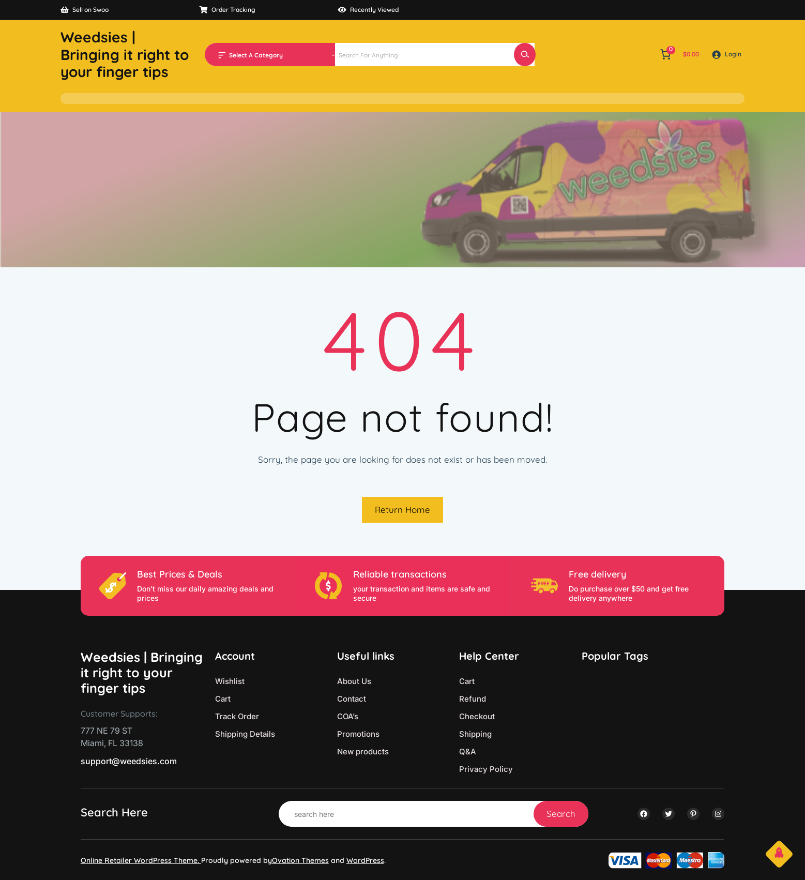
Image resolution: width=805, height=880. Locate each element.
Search (560, 813)
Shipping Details (245, 734)
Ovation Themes (300, 860)
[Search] (524, 54)
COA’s (347, 716)
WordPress (365, 860)
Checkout (477, 716)
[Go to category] (333, 54)
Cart (223, 699)
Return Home (402, 509)
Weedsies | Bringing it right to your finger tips (124, 54)
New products (363, 751)
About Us (354, 681)
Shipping (475, 734)
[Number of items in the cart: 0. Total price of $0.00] (678, 54)
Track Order (237, 716)
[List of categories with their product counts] (280, 55)
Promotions (358, 734)
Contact (351, 699)
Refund (472, 699)
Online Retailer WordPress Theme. (141, 860)
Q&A (467, 751)
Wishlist (230, 681)
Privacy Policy (486, 769)
